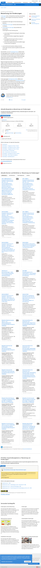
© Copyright (24, 99)
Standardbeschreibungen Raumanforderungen (15, 469)
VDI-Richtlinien (12, 175)
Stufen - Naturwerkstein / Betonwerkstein (9, 152)
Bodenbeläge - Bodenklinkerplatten (8, 156)
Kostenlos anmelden (35, 1)
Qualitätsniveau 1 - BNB (6, 483)
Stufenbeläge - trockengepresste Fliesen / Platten (10, 153)
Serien (35, 2)
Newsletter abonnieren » (33, 563)
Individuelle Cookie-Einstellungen (6, 561)
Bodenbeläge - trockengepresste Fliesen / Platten (10, 147)
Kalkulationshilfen (17, 2)
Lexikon (3, 2)
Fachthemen (25, 2)
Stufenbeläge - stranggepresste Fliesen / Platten (10, 148)
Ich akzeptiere (27, 561)
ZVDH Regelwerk (20, 175)
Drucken (11, 99)
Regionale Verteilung (9, 132)
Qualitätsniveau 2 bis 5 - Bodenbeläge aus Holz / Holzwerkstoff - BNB (14, 484)
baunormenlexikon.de (27, 448)
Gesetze (28, 175)
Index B (5, 7)
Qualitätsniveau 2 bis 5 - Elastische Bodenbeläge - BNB (11, 486)
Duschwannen (4, 144)
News (31, 2)
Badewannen (4, 119)
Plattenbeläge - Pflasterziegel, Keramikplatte (10, 155)
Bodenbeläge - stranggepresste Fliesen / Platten (10, 145)
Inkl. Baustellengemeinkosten (32, 129)
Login (40, 1)
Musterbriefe (10, 2)
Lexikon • (2, 7)
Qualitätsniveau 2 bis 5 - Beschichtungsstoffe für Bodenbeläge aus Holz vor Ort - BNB (17, 487)
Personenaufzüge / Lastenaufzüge (8, 150)
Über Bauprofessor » (9, 97)
